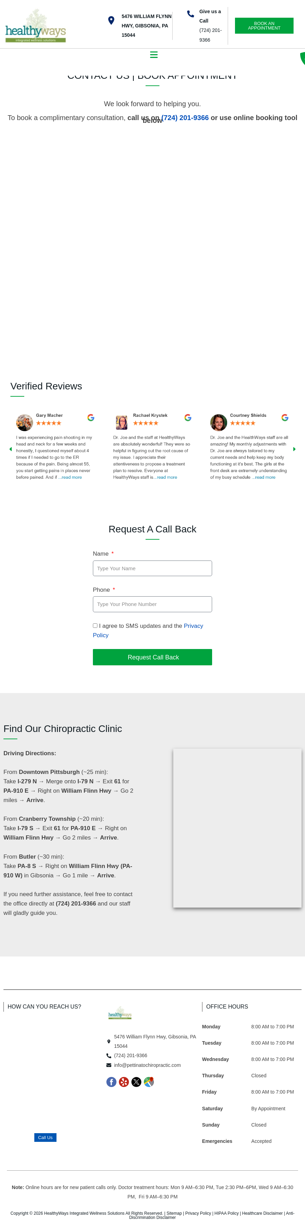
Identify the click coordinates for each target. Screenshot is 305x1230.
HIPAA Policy (227, 1213)
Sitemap (174, 1213)
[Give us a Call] (190, 13)
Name (101, 553)
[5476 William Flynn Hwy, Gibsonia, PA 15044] (111, 20)
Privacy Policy (198, 1213)
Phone (102, 590)
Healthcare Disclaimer (262, 1213)
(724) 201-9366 (185, 117)
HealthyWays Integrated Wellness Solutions (84, 1213)
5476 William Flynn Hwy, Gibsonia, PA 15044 (147, 26)
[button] (154, 55)
